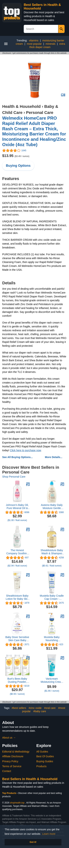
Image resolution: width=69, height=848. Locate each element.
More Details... (53, 457)
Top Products (9, 793)
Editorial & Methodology (15, 751)
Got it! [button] (33, 842)
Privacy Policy (10, 761)
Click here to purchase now (25, 450)
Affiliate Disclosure (12, 756)
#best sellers (19, 707)
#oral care (50, 707)
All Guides (42, 751)
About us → (9, 737)
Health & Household (21, 106)
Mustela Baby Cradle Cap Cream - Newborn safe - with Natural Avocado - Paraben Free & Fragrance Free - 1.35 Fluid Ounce (52, 597)
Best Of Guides (45, 756)
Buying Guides (44, 761)
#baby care (39, 711)
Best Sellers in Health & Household (29, 779)
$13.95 (15, 156)
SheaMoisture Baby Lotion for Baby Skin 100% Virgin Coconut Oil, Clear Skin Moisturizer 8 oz (17, 597)
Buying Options (18, 165)
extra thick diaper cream (47, 45)
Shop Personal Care (13, 476)
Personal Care (39, 112)
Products (41, 766)
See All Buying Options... (17, 457)
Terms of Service (11, 766)
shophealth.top (17, 802)
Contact (6, 771)
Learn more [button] (49, 833)
